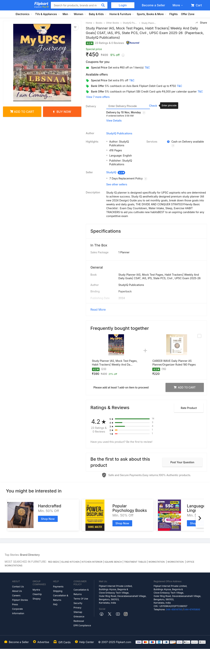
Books (99, 22)
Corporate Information (18, 611)
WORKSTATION (156, 561)
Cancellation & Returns (60, 597)
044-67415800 (192, 609)
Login (123, 5)
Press (15, 604)
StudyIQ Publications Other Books (130, 22)
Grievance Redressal (79, 618)
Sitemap (78, 612)
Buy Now (62, 112)
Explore (41, 7)
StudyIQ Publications (119, 133)
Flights (173, 14)
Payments (58, 586)
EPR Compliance (82, 625)
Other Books (112, 22)
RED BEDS (53, 561)
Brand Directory (30, 554)
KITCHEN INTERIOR (92, 561)
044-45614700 (174, 609)
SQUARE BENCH (113, 561)
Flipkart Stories (20, 600)
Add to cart (22, 112)
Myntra (36, 589)
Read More (98, 309)
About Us (17, 591)
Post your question (182, 462)
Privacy (77, 607)
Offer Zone (187, 14)
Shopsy (36, 598)
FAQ (55, 604)
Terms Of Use (81, 598)
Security (78, 603)
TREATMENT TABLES (135, 561)
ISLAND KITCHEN (70, 561)
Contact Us (18, 586)
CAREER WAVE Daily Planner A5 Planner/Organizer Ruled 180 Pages (174, 362)
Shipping (57, 591)
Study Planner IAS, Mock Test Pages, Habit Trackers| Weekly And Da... (114, 362)
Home (89, 22)
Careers (16, 595)
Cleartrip (37, 594)
